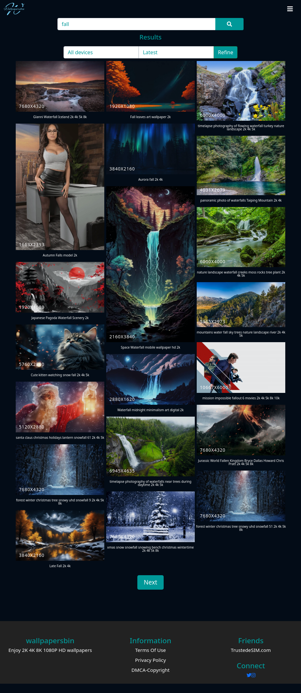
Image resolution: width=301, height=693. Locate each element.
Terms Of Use (150, 650)
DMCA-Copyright (150, 670)
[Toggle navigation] (290, 9)
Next (150, 582)
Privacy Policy (150, 660)
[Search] (136, 24)
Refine (225, 52)
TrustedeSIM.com (251, 650)
